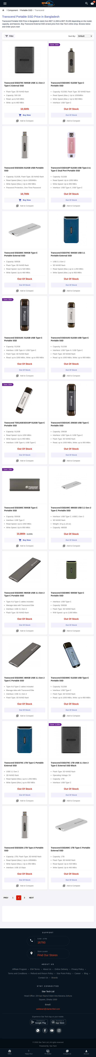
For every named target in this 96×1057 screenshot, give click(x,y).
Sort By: (72, 36)
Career (78, 973)
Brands (54, 978)
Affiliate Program (19, 969)
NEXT (31, 898)
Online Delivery (61, 969)
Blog (86, 973)
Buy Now (25, 115)
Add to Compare (24, 120)
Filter (9, 36)
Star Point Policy (64, 973)
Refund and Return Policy (42, 973)
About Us (47, 969)
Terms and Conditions (17, 973)
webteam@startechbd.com (48, 1009)
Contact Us (43, 978)
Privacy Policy (77, 969)
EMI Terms (35, 969)
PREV (6, 898)
